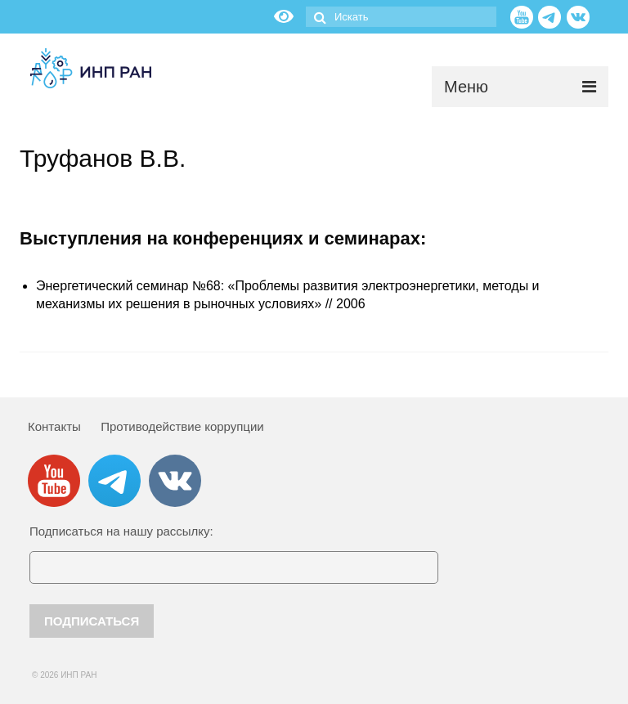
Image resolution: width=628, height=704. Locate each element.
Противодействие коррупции (182, 426)
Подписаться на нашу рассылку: (121, 531)
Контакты (54, 426)
